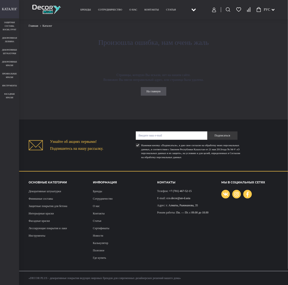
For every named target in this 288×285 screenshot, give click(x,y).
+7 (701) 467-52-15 (180, 191)
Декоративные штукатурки (45, 191)
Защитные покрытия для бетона (48, 206)
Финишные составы (41, 198)
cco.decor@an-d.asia (178, 198)
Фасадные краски (39, 221)
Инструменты (37, 235)
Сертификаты (101, 228)
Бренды (86, 9)
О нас (133, 9)
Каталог (9, 9)
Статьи (171, 9)
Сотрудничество (110, 9)
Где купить (99, 257)
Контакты (151, 9)
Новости (98, 235)
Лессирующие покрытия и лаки (48, 228)
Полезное (99, 250)
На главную (154, 91)
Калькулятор (100, 243)
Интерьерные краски (41, 213)
